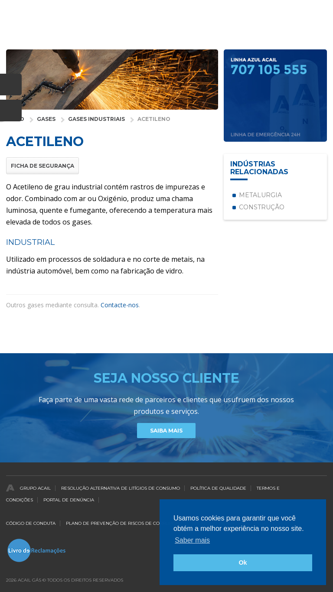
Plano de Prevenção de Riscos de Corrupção (124, 523)
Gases (46, 119)
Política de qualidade (218, 488)
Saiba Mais (166, 430)
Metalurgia (260, 195)
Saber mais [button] (192, 540)
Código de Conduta (31, 523)
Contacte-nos (120, 305)
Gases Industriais (96, 119)
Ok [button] (242, 562)
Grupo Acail (35, 488)
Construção (261, 207)
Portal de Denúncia (68, 500)
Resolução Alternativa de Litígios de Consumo (120, 488)
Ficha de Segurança (42, 166)
